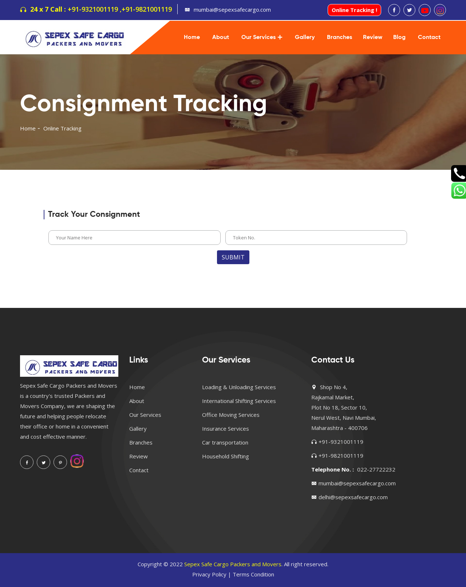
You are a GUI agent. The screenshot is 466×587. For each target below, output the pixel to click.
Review (372, 37)
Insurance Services (225, 428)
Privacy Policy (209, 574)
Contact (429, 37)
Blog (399, 37)
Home (192, 37)
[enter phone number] (316, 237)
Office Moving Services (231, 414)
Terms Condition (253, 574)
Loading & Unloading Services (239, 387)
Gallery (305, 37)
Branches (339, 37)
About (220, 37)
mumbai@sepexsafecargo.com (232, 9)
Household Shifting (225, 456)
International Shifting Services (239, 400)
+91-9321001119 (341, 441)
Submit (233, 257)
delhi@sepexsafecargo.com (353, 497)
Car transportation (225, 442)
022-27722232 (376, 469)
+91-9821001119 (147, 9)
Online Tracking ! (354, 9)
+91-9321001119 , (95, 9)
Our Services (258, 37)
